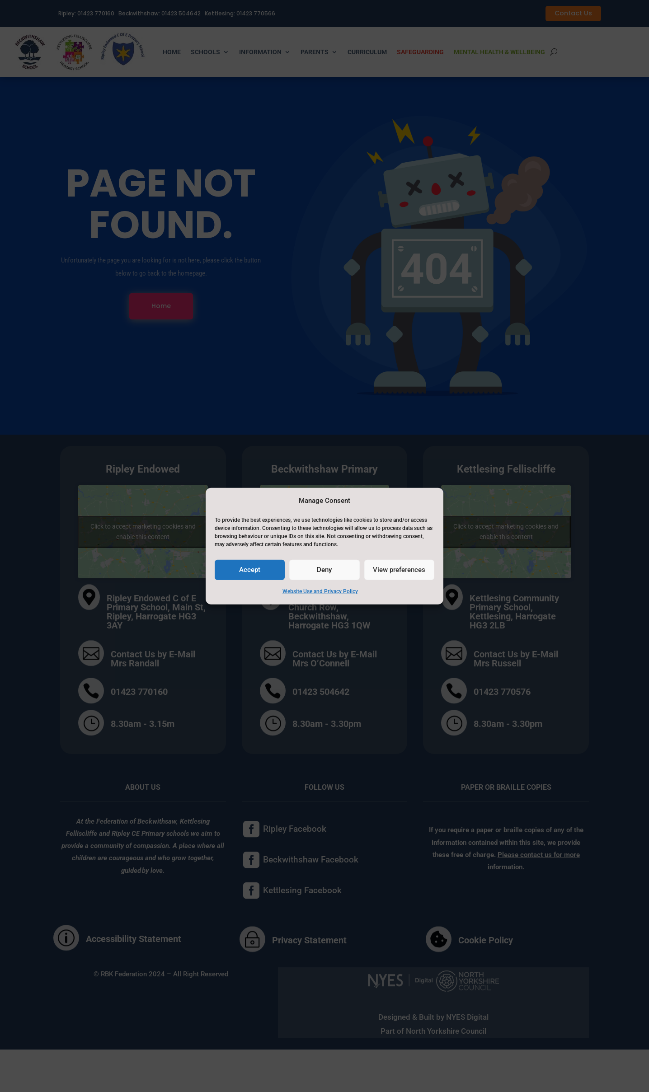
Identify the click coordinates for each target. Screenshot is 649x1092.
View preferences (399, 570)
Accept (249, 570)
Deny (324, 570)
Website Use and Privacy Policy (320, 591)
